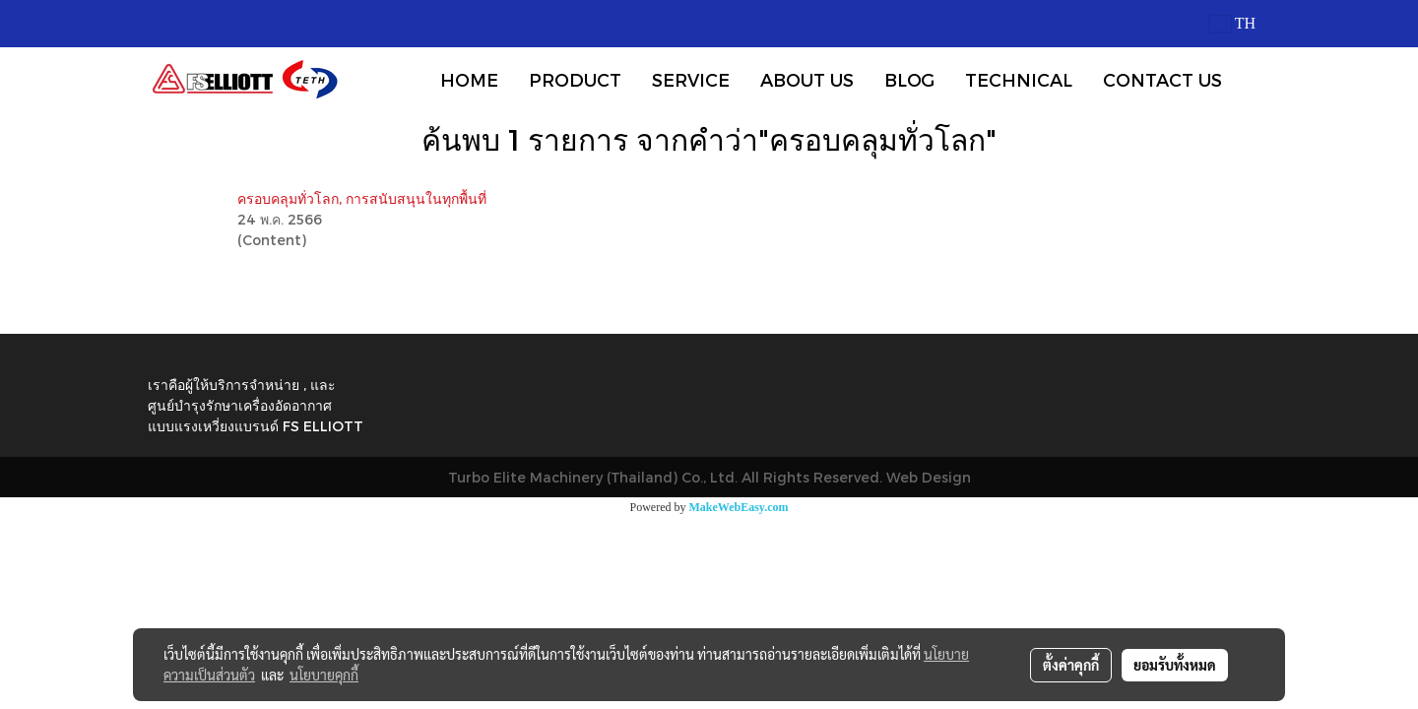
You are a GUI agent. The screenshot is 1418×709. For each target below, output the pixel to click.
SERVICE (691, 79)
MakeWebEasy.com (739, 507)
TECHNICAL (1018, 79)
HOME (469, 79)
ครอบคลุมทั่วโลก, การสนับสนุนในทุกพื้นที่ (361, 198)
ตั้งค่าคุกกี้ (1071, 665)
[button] (1254, 80)
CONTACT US (1162, 79)
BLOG (909, 79)
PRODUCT (575, 79)
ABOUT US (807, 79)
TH (1233, 23)
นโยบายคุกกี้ (324, 674)
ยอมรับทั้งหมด (1174, 665)
